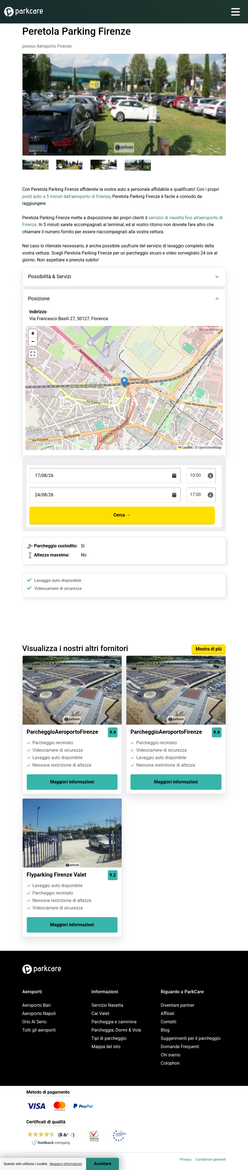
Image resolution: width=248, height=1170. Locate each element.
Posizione (39, 298)
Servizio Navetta (107, 1005)
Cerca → (121, 515)
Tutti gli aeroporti (39, 1030)
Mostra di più (209, 649)
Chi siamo (170, 1054)
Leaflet (185, 447)
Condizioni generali (211, 1159)
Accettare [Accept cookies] (102, 1163)
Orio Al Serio (34, 1021)
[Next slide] (220, 99)
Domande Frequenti (180, 1046)
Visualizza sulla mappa (58, 349)
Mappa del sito (106, 1046)
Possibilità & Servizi (49, 276)
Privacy (185, 1159)
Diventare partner (178, 1005)
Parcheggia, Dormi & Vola (116, 1030)
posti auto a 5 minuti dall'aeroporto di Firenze (66, 196)
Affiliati (168, 1013)
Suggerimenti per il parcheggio (191, 1038)
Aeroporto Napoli (39, 1013)
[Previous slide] (28, 99)
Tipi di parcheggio (109, 1038)
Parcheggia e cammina (114, 1021)
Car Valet (101, 1013)
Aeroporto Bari (36, 1005)
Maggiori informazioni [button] (66, 1164)
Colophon (170, 1063)
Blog (165, 1030)
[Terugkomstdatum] (105, 475)
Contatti (169, 1021)
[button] (124, 382)
